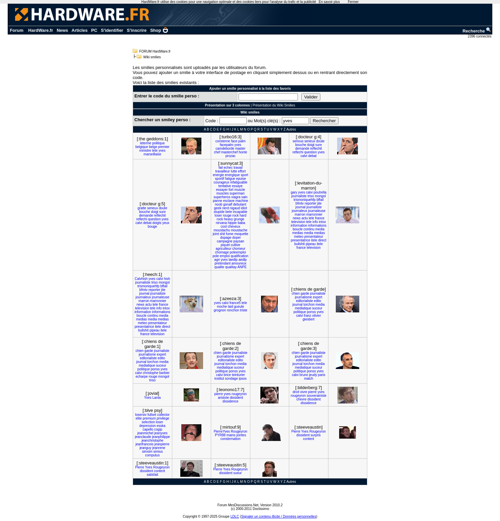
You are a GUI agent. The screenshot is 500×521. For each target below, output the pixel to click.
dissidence (230, 401)
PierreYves (222, 431)
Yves (147, 397)
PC (94, 30)
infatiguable (238, 182)
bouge (152, 226)
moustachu (221, 230)
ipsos (242, 378)
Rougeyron (239, 431)
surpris (316, 435)
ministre (145, 150)
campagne (225, 241)
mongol (320, 196)
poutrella (320, 192)
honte (243, 152)
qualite (219, 267)
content (308, 439)
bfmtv (300, 203)
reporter (310, 203)
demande (302, 148)
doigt (311, 145)
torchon (308, 304)
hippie (232, 223)
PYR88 (220, 435)
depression (147, 426)
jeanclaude (143, 437)
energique (232, 175)
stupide (219, 212)
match (308, 378)
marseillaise (152, 154)
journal (301, 207)
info (315, 222)
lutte (234, 171)
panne (217, 201)
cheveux (234, 226)
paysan (238, 241)
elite (139, 418)
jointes (241, 435)
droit (296, 392)
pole (215, 256)
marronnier (314, 214)
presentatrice (300, 240)
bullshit (299, 244)
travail (238, 167)
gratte (142, 208)
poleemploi (238, 252)
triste (243, 310)
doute (320, 141)
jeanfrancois (144, 444)
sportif (219, 178)
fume (229, 234)
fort (231, 190)
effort (242, 171)
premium (149, 418)
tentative (224, 186)
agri (217, 260)
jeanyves (160, 433)
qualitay (231, 267)
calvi (304, 156)
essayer (222, 190)
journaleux (299, 211)
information (299, 225)
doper (236, 237)
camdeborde (224, 148)
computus (152, 455)
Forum (16, 30)
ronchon (233, 310)
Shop (159, 30)
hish (167, 279)
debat (312, 156)
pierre (218, 394)
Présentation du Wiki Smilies (274, 105)
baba (241, 223)
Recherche (476, 30)
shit (222, 234)
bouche (300, 145)
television (298, 222)
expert (317, 297)
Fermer (353, 2)
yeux (165, 223)
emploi (225, 256)
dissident (236, 397)
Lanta (156, 397)
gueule (239, 306)
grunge (239, 219)
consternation (231, 439)
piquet (225, 245)
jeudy (313, 375)
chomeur (238, 248)
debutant (239, 204)
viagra (235, 197)
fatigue (230, 178)
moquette (241, 234)
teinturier (238, 375)
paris (321, 375)
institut (219, 378)
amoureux (239, 263)
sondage (231, 378)
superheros (221, 197)
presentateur (313, 236)
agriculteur (224, 248)
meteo (298, 236)
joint (216, 234)
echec (228, 167)
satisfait (152, 474)
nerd (225, 208)
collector (163, 415)
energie (218, 175)
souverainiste (316, 395)
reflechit (316, 148)
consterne (222, 141)
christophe (150, 373)
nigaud (235, 208)
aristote (223, 397)
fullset (151, 415)
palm (242, 141)
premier (164, 147)
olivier (316, 315)
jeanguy (145, 448)
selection (148, 422)
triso (311, 196)
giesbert (309, 319)
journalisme (303, 297)
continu (309, 229)
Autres (291, 129)
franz (307, 315)
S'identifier (112, 30)
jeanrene (158, 448)
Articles (80, 30)
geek (218, 208)
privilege (163, 418)
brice (227, 375)
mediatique (303, 308)
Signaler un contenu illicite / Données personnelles (278, 516)
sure (318, 145)
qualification (239, 256)
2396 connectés (480, 36)
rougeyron (239, 394)
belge (153, 147)
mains (231, 435)
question (310, 152)
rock (235, 215)
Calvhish (141, 279)
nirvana (221, 223)
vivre (303, 392)
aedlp (243, 260)
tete (155, 150)
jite (319, 203)
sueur (237, 473)
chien (296, 293)
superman (237, 193)
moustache (239, 230)
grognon (220, 310)
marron (300, 214)
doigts (157, 223)
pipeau (311, 244)
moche (222, 306)
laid (230, 306)
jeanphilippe (161, 437)
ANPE (242, 267)
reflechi (298, 152)
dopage (225, 237)
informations (317, 225)
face (234, 141)
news (296, 218)
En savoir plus (329, 2)
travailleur (222, 171)
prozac (231, 156)
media (319, 229)
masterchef (229, 152)
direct (322, 240)
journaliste (299, 196)
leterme (145, 143)
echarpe (142, 376)
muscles (222, 193)
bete (229, 212)
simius (158, 451)
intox (322, 222)
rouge (227, 215)
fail (220, 167)
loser (218, 215)
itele (314, 240)
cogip (158, 429)
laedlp (233, 260)
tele (311, 218)
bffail (319, 200)
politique (158, 143)
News (62, 30)
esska (161, 426)
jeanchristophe (152, 440)
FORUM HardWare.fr (155, 51)
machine (241, 201)
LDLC (235, 516)
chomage (222, 252)
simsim (147, 451)
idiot (244, 208)
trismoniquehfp (305, 200)
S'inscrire (137, 30)
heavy (228, 219)
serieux (309, 141)
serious (298, 141)
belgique (141, 147)
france (319, 218)
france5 (235, 303)
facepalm (227, 145)
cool (224, 226)
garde (305, 293)
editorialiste (304, 301)
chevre (302, 399)
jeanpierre (161, 444)
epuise (241, 178)
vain (244, 197)
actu (305, 218)
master (240, 148)
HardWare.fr (40, 30)
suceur (317, 308)
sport (244, 175)
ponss (311, 312)
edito (317, 301)
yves (162, 150)
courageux (221, 182)
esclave (229, 201)
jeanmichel (145, 433)
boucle (297, 229)
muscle (239, 190)
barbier (164, 373)
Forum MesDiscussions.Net (237, 505)
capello (148, 429)
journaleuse (316, 211)
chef (217, 152)
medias (297, 233)
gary (294, 192)
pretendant (222, 263)
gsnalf (227, 204)
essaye (237, 186)
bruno (304, 375)
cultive (235, 245)
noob (218, 204)
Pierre (295, 431)
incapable (240, 212)
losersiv (140, 415)
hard (243, 215)
